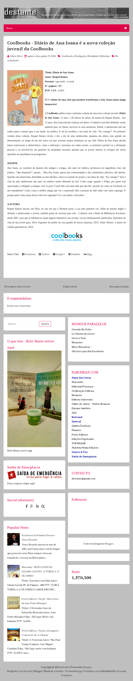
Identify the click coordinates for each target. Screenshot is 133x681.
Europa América (81, 408)
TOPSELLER (79, 443)
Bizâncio (77, 395)
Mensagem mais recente (17, 286)
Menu (66, 28)
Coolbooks (67, 56)
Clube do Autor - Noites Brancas (91, 403)
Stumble (74, 254)
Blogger (109, 543)
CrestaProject (25, 671)
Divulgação (80, 56)
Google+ (59, 254)
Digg (88, 254)
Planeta (76, 430)
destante (64, 667)
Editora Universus (82, 399)
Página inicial (70, 286)
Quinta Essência (81, 425)
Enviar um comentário (19, 305)
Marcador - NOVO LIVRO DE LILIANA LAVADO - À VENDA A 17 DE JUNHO (40, 571)
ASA (74, 412)
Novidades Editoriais (98, 56)
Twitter (44, 254)
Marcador (77, 382)
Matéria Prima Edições (85, 447)
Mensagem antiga (119, 286)
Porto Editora (80, 434)
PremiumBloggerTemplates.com (82, 671)
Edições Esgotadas (83, 439)
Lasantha (58, 671)
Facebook (28, 254)
